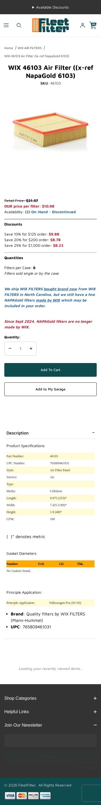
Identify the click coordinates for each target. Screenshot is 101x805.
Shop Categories (50, 698)
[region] (50, 184)
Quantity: (12, 337)
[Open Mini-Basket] (95, 25)
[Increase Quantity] (31, 348)
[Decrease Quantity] (10, 348)
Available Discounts (52, 7)
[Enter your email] (50, 740)
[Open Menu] (6, 25)
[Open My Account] (82, 25)
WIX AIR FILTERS (30, 48)
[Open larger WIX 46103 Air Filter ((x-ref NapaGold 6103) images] (50, 130)
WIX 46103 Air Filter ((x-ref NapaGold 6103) (36, 56)
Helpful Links (50, 711)
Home (8, 48)
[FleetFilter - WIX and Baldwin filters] (50, 25)
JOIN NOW (50, 757)
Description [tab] (17, 432)
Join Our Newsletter (50, 725)
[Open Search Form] (19, 25)
